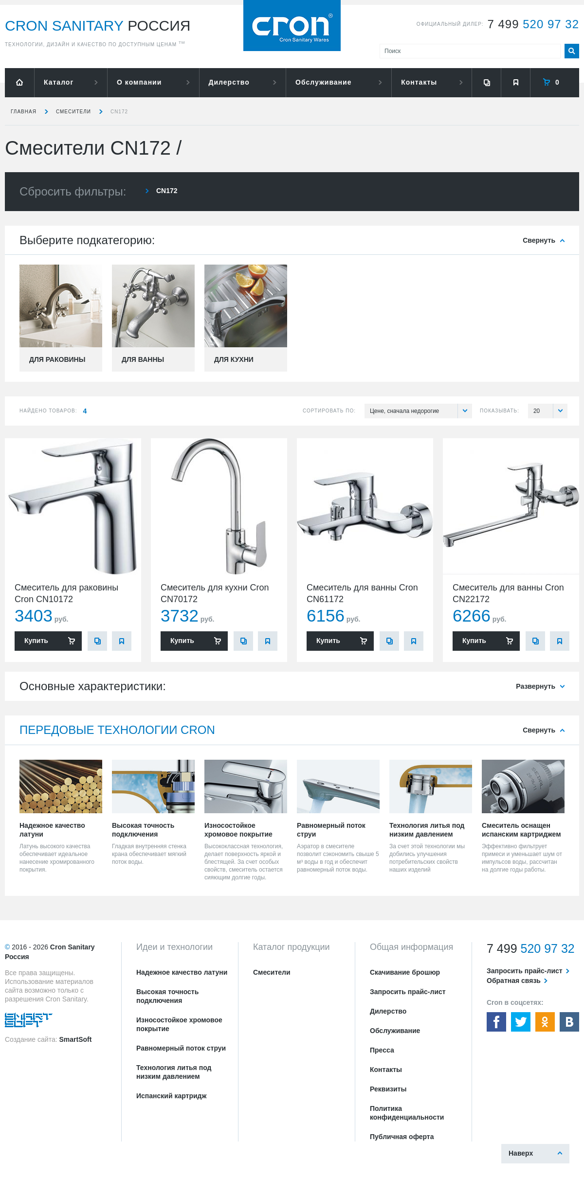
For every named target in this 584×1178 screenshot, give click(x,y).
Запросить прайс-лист (408, 992)
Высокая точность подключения (167, 996)
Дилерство (229, 82)
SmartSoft (75, 1039)
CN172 (119, 111)
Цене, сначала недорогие (421, 411)
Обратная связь (514, 980)
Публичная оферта (402, 1137)
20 (550, 411)
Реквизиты (388, 1089)
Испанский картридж (171, 1096)
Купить (36, 640)
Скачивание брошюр (405, 972)
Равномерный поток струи (181, 1048)
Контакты (419, 82)
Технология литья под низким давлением (173, 1072)
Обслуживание (323, 82)
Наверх (521, 1153)
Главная (23, 111)
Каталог (58, 82)
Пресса (382, 1050)
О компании (139, 82)
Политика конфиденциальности (407, 1113)
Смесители (73, 111)
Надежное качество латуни (181, 972)
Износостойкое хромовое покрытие (179, 1024)
